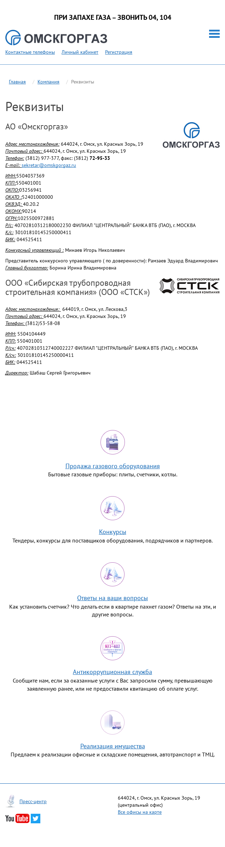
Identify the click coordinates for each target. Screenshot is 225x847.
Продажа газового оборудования (112, 466)
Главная (17, 82)
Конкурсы (112, 532)
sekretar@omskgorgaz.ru (49, 165)
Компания (48, 82)
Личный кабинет (80, 52)
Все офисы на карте (140, 812)
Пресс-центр (33, 801)
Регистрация (118, 52)
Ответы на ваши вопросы (112, 598)
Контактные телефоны (30, 52)
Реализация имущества (112, 746)
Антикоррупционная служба (112, 672)
